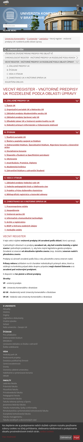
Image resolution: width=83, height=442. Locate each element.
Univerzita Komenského (15, 38)
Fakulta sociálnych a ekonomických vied (19, 420)
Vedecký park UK (10, 354)
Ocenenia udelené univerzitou (15, 369)
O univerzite (32, 38)
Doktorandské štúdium (12, 338)
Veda (5, 351)
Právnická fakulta (10, 386)
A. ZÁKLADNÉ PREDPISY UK (18, 66)
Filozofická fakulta (10, 389)
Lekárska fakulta (10, 383)
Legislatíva (43, 38)
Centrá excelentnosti (11, 363)
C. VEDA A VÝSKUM (15, 74)
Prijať (76, 437)
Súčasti (6, 324)
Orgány (6, 315)
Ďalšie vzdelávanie (10, 347)
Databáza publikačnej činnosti (15, 360)
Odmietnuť (65, 437)
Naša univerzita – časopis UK (15, 327)
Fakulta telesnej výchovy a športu (17, 401)
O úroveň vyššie (16, 49)
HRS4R (6, 376)
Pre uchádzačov (9, 335)
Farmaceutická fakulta (12, 398)
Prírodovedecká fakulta (13, 392)
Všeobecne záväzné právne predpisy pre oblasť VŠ (29, 53)
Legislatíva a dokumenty (13, 318)
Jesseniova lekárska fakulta (14, 404)
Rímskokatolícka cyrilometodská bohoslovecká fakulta (25, 410)
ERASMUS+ (7, 341)
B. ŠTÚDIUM (12, 70)
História (6, 312)
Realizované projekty (11, 357)
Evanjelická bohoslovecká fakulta (17, 414)
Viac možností (9, 436)
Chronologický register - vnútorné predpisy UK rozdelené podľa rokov (40, 57)
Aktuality (6, 309)
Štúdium (7, 331)
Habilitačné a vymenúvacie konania (18, 372)
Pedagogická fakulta (11, 395)
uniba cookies (47, 431)
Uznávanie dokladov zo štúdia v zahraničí (20, 344)
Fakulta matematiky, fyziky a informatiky (20, 407)
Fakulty (7, 380)
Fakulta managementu (12, 417)
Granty (6, 366)
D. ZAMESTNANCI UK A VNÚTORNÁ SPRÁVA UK (26, 77)
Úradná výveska (9, 321)
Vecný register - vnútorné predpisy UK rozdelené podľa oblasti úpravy (39, 62)
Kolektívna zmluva (14, 82)
